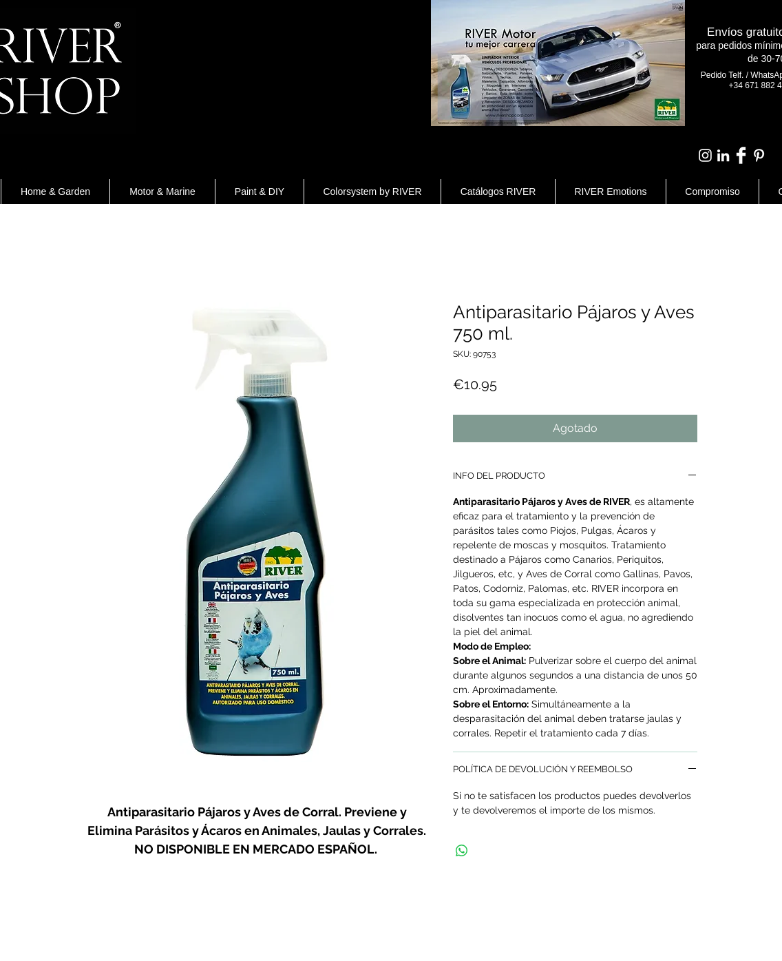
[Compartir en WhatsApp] (462, 851)
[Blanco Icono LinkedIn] (723, 155)
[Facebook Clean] (741, 155)
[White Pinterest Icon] (759, 155)
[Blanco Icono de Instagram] (705, 155)
